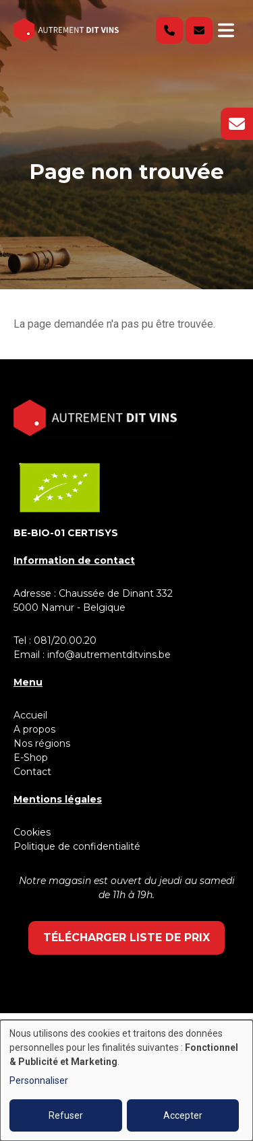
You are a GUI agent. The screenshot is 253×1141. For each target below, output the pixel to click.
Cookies (32, 832)
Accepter (182, 1115)
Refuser (66, 1115)
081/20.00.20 (65, 640)
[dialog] (126, 1080)
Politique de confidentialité (76, 846)
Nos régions (41, 743)
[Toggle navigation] (226, 30)
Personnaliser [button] (38, 1080)
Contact (32, 772)
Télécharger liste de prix (126, 937)
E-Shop (32, 757)
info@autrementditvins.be (109, 655)
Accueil (30, 715)
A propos (34, 729)
